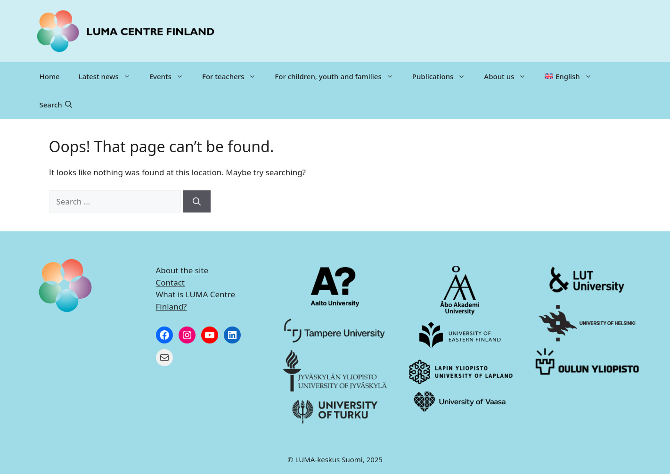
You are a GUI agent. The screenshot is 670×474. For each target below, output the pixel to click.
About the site (182, 270)
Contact (170, 282)
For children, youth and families (338, 76)
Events (171, 76)
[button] (56, 104)
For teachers (233, 76)
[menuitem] (568, 76)
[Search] (197, 201)
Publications (443, 76)
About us (509, 76)
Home (50, 76)
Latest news (109, 76)
